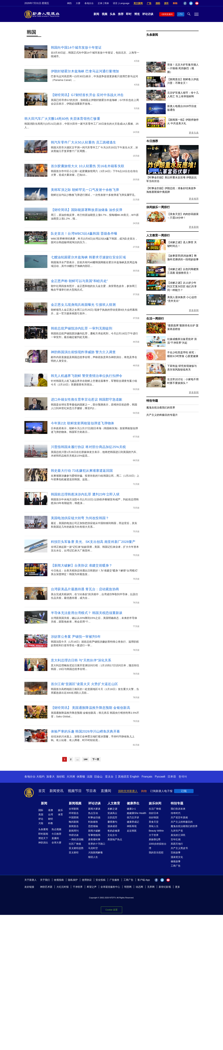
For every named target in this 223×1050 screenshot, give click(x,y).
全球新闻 (74, 808)
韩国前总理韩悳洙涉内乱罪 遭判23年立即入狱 (85, 494)
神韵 (69, 3)
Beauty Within (156, 830)
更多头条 (194, 132)
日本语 (172, 776)
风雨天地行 (177, 843)
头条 (112, 14)
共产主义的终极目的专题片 (162, 414)
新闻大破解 (94, 830)
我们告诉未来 (178, 808)
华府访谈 (74, 835)
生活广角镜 (155, 808)
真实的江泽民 (178, 835)
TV (181, 14)
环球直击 (74, 813)
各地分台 (89, 3)
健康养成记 (133, 821)
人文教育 (113, 803)
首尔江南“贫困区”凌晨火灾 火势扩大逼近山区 (84, 684)
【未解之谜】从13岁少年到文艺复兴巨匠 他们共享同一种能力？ (182, 286)
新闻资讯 (56, 791)
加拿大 (50, 776)
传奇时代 (175, 813)
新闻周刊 (74, 830)
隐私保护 (73, 879)
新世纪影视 (165, 886)
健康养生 (133, 803)
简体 (106, 3)
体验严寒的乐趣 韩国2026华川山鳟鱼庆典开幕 (85, 731)
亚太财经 (74, 852)
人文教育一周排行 (158, 235)
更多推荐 (194, 198)
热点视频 (56, 829)
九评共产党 (177, 830)
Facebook (185, 3)
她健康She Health (136, 813)
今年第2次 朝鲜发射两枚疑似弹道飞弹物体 (82, 423)
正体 (100, 3)
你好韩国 (154, 817)
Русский (160, 776)
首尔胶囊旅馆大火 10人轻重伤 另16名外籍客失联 (87, 166)
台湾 (50, 814)
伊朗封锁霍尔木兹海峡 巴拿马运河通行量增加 (85, 71)
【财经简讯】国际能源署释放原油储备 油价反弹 (86, 210)
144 (85, 759)
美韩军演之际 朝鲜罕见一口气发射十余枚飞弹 (85, 190)
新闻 (96, 14)
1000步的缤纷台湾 (157, 846)
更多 (177, 886)
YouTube (197, 3)
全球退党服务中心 (110, 886)
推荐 (121, 14)
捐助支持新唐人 (128, 791)
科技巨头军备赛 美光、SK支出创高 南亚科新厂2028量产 (93, 542)
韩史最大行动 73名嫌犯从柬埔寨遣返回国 (82, 470)
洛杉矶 (60, 776)
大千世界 (154, 835)
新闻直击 (74, 826)
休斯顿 (81, 776)
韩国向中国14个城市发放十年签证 (76, 47)
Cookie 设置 (111, 909)
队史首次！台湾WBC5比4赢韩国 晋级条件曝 (84, 233)
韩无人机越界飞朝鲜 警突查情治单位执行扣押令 (86, 376)
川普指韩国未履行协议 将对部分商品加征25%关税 (88, 447)
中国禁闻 (74, 817)
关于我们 (45, 879)
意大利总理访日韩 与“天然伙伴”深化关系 (81, 660)
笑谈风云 (112, 813)
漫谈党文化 (177, 857)
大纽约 (40, 776)
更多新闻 (194, 227)
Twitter (191, 3)
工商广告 (175, 865)
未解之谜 (112, 808)
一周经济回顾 (76, 839)
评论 (40, 818)
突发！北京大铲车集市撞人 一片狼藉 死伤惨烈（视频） (183, 68)
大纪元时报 (62, 886)
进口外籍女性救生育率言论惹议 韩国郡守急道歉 (86, 399)
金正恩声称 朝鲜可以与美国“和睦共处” (79, 281)
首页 (41, 791)
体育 (60, 814)
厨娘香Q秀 (154, 839)
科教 (50, 823)
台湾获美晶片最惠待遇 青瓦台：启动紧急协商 (85, 589)
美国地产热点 (114, 839)
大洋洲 (71, 776)
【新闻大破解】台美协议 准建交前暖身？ (81, 565)
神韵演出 (43, 842)
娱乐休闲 (155, 803)
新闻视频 (75, 803)
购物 (175, 3)
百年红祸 (175, 839)
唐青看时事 (94, 839)
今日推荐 (152, 141)
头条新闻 (152, 34)
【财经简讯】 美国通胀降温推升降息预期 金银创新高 (90, 708)
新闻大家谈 (94, 808)
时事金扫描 (94, 817)
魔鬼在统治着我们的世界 (160, 407)
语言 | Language (121, 3)
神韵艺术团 (46, 886)
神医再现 (132, 826)
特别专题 (152, 400)
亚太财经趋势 (76, 848)
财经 (50, 818)
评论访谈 (147, 14)
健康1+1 (131, 808)
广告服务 (114, 879)
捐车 (166, 3)
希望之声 (92, 886)
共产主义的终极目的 (182, 821)
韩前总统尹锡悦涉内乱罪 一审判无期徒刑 (81, 328)
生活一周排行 (155, 318)
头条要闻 (43, 829)
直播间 (106, 791)
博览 (137, 14)
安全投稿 (100, 879)
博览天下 (43, 838)
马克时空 (93, 848)
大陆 (40, 823)
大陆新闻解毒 (95, 852)
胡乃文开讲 (133, 817)
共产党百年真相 (179, 817)
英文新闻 (138, 3)
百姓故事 (175, 852)
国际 (40, 810)
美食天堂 (154, 821)
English (134, 776)
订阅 (184, 791)
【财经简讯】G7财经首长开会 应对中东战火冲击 (87, 95)
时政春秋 (93, 821)
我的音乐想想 (156, 852)
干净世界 (78, 886)
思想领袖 (93, 826)
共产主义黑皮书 (179, 848)
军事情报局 (94, 835)
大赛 (78, 3)
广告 (149, 3)
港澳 (50, 810)
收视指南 (59, 879)
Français (147, 776)
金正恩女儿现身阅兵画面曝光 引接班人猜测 (83, 304)
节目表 (91, 791)
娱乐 (60, 810)
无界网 (151, 886)
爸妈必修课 (113, 830)
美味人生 (154, 826)
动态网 (139, 886)
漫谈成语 (112, 826)
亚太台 (109, 776)
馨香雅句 (112, 821)
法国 (89, 776)
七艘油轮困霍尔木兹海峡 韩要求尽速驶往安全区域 (88, 257)
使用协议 (87, 879)
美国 (40, 814)
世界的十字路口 (96, 843)
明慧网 (128, 886)
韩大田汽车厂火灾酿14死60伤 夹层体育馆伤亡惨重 (62, 118)
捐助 (158, 3)
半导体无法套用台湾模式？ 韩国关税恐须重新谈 (86, 613)
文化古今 (112, 835)
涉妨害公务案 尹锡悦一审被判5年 (76, 636)
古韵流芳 (112, 817)
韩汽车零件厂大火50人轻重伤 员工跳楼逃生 (83, 142)
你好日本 (154, 813)
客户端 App (143, 879)
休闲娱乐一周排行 (158, 207)
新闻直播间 (167, 14)
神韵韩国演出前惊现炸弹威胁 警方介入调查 (83, 352)
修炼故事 (175, 861)
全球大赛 (56, 842)
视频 (104, 14)
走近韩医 (132, 830)
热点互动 (93, 813)
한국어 (183, 776)
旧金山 (98, 776)
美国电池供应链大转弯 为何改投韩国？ (80, 518)
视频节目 (75, 791)
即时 (129, 14)
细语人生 (93, 857)
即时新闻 (43, 833)
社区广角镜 (75, 843)
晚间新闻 (74, 821)
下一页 (95, 759)
